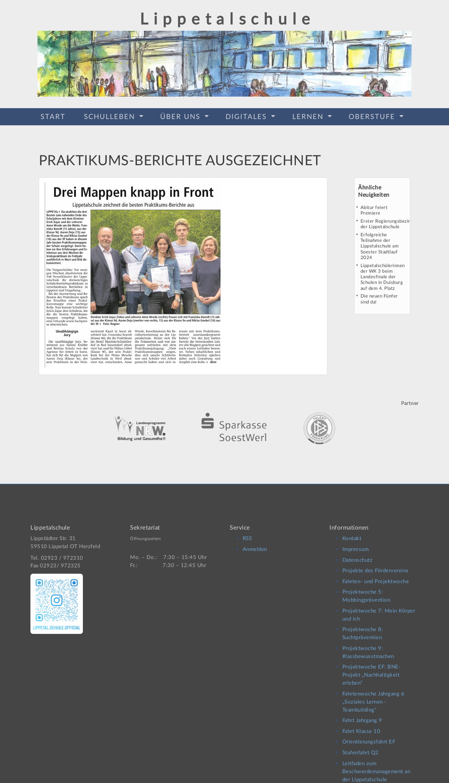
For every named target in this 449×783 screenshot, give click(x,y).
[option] (224, 417)
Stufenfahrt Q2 (360, 748)
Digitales (247, 116)
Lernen (309, 116)
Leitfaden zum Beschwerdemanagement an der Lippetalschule (376, 767)
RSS (247, 534)
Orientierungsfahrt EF (368, 737)
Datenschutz (357, 555)
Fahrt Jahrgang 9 (362, 716)
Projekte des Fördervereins (375, 566)
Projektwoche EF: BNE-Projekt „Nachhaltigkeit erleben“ (371, 670)
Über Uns (181, 116)
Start (53, 116)
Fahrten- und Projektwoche (375, 577)
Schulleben (110, 116)
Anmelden (255, 544)
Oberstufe (373, 116)
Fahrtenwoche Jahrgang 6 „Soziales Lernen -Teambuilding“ (373, 697)
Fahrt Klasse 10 (361, 726)
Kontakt (352, 534)
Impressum (355, 544)
